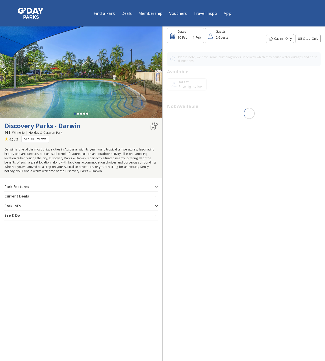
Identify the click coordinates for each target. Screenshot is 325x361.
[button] (158, 70)
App (227, 13)
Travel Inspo (205, 13)
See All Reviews (35, 139)
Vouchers (178, 13)
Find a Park (104, 13)
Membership (150, 13)
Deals (126, 13)
